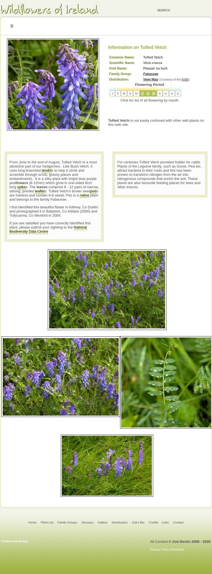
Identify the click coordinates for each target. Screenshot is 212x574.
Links (165, 522)
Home (32, 522)
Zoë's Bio (138, 522)
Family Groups (67, 522)
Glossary (87, 522)
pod (93, 191)
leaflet (40, 191)
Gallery (102, 522)
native (84, 195)
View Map (150, 79)
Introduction (120, 522)
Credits (153, 522)
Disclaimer (177, 549)
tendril (46, 170)
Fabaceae (150, 74)
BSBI (185, 79)
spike (21, 187)
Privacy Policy (159, 549)
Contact (178, 522)
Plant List (47, 522)
